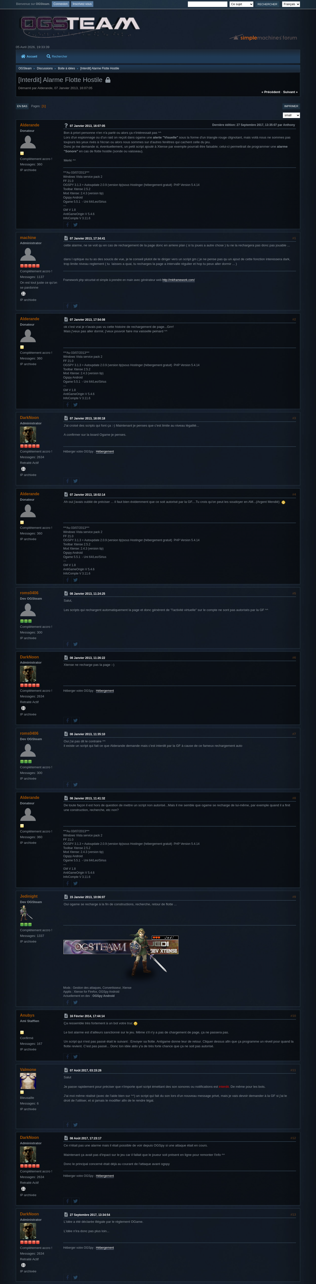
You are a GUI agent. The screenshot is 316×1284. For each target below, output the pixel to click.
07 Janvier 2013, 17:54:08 (87, 319)
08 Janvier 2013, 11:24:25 (87, 593)
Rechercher (57, 56)
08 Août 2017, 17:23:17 (85, 1138)
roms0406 (29, 593)
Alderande (29, 125)
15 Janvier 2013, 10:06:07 (87, 897)
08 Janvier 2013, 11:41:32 (87, 798)
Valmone (28, 1069)
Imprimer (291, 106)
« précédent (270, 92)
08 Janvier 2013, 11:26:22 (87, 657)
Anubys (27, 1015)
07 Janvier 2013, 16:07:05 (87, 125)
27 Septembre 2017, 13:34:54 (90, 1214)
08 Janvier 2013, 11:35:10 (87, 734)
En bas (22, 106)
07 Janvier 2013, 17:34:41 (87, 238)
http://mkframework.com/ (178, 280)
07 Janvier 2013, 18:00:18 (87, 418)
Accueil (29, 56)
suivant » (290, 92)
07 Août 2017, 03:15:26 (85, 1070)
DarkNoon (29, 417)
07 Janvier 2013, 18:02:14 (87, 494)
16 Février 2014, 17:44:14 (87, 1016)
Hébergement (105, 451)
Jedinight (29, 896)
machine (28, 238)
